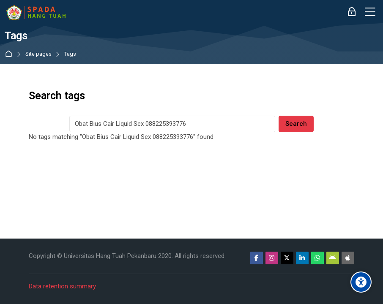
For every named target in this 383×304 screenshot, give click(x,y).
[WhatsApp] (317, 258)
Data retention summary (62, 286)
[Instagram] (271, 258)
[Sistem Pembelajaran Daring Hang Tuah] (35, 12)
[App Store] (348, 258)
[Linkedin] (302, 258)
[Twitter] (287, 258)
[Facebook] (256, 258)
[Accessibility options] (361, 282)
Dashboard (10, 54)
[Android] (332, 258)
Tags (70, 54)
